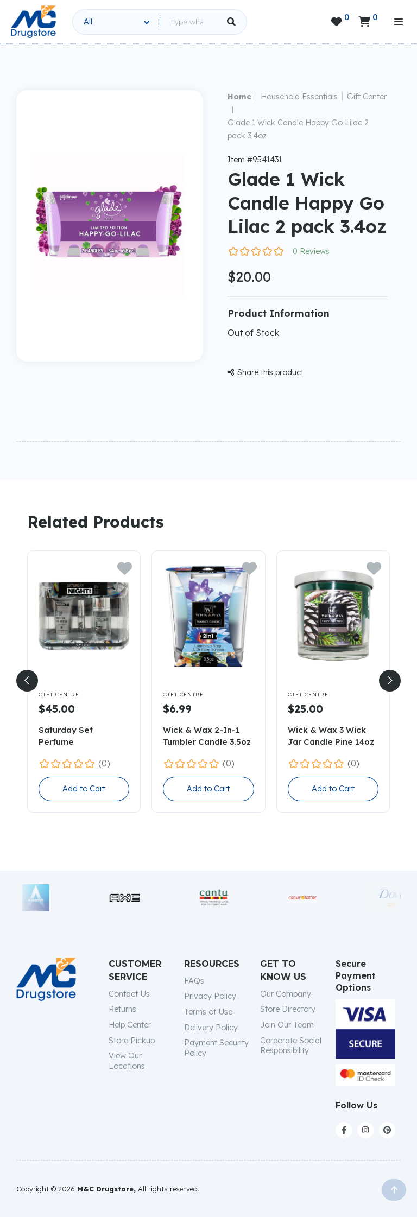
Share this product (266, 372)
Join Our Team (287, 1025)
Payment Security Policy (216, 1048)
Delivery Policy (211, 1027)
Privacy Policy (210, 996)
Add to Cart (83, 789)
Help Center (130, 1025)
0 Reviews (311, 251)
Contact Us (129, 994)
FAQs (194, 981)
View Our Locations (127, 1061)
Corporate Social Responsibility (290, 1046)
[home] (33, 21)
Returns (122, 1009)
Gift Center (367, 97)
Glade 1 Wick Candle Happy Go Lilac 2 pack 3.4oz (298, 129)
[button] (27, 681)
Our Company (285, 994)
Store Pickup (132, 1040)
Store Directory (287, 1009)
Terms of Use (208, 1012)
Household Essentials (299, 97)
